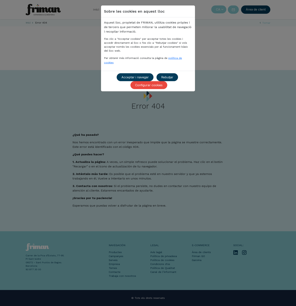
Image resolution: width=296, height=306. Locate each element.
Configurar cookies (149, 85)
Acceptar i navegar (135, 77)
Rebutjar (167, 77)
